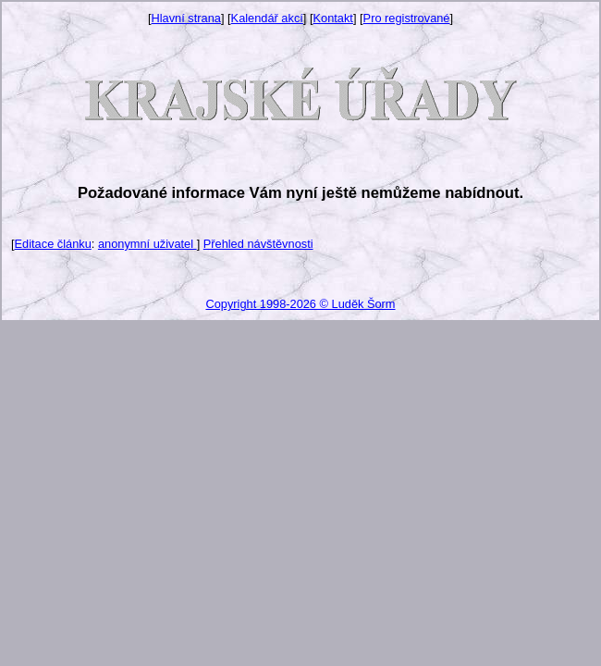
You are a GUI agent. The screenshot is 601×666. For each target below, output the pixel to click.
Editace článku (53, 244)
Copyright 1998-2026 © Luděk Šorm (300, 304)
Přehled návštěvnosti (258, 244)
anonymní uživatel (147, 244)
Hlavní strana (186, 18)
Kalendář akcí (267, 18)
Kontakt (333, 18)
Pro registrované (406, 18)
